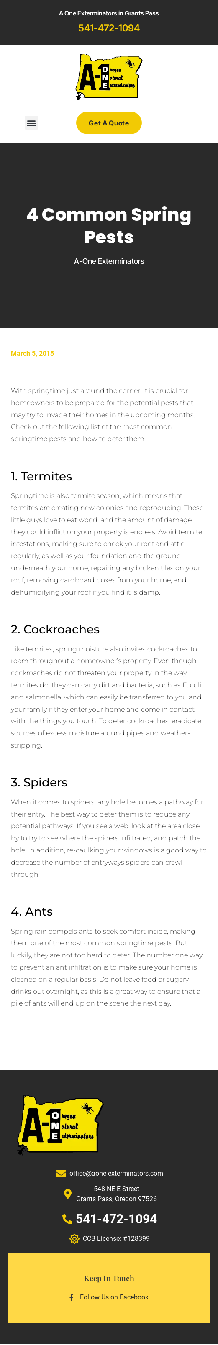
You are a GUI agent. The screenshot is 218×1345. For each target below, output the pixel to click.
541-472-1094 (109, 28)
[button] (31, 123)
